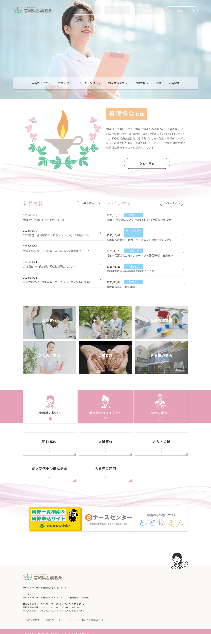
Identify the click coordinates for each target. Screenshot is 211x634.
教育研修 (63, 83)
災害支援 (140, 83)
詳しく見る (147, 163)
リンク (72, 615)
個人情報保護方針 (91, 615)
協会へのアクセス (54, 615)
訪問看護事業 (116, 83)
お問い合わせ (32, 615)
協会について (39, 83)
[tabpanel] (105, 49)
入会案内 (174, 83)
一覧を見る (87, 203)
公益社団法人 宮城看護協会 (32, 9)
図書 (158, 83)
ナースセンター (88, 83)
